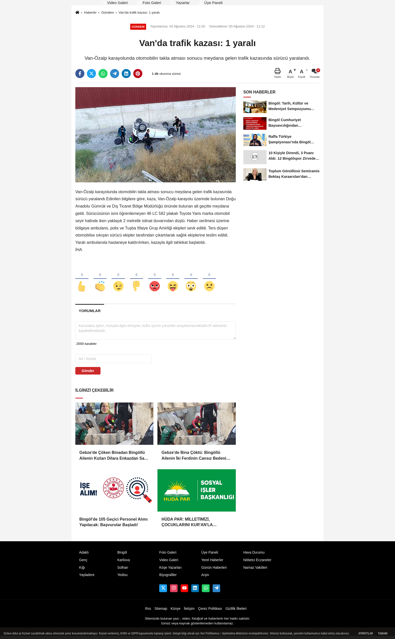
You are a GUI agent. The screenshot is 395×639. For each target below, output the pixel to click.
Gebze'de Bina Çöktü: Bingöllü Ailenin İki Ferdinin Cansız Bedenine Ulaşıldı (196, 458)
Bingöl (122, 555)
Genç (83, 562)
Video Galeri (115, 3)
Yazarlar (180, 3)
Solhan (122, 570)
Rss (148, 611)
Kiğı (82, 570)
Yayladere (86, 578)
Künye (175, 611)
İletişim (189, 611)
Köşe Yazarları (170, 570)
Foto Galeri (149, 3)
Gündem (107, 12)
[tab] (89, 313)
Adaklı (84, 555)
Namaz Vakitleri (255, 570)
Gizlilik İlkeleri (235, 611)
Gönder (88, 374)
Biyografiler (168, 578)
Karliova (123, 562)
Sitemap (160, 611)
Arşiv (205, 578)
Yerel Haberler (212, 562)
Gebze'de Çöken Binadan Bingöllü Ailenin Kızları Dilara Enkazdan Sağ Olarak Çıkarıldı (113, 458)
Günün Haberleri (214, 570)
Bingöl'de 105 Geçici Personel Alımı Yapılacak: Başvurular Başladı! (113, 525)
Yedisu (122, 578)
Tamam (382, 633)
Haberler (90, 12)
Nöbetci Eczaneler (257, 562)
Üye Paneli (211, 3)
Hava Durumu (254, 555)
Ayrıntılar (365, 633)
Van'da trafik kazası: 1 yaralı (139, 12)
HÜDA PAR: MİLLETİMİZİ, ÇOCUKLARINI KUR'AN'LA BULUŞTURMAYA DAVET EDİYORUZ (196, 525)
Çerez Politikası (210, 611)
